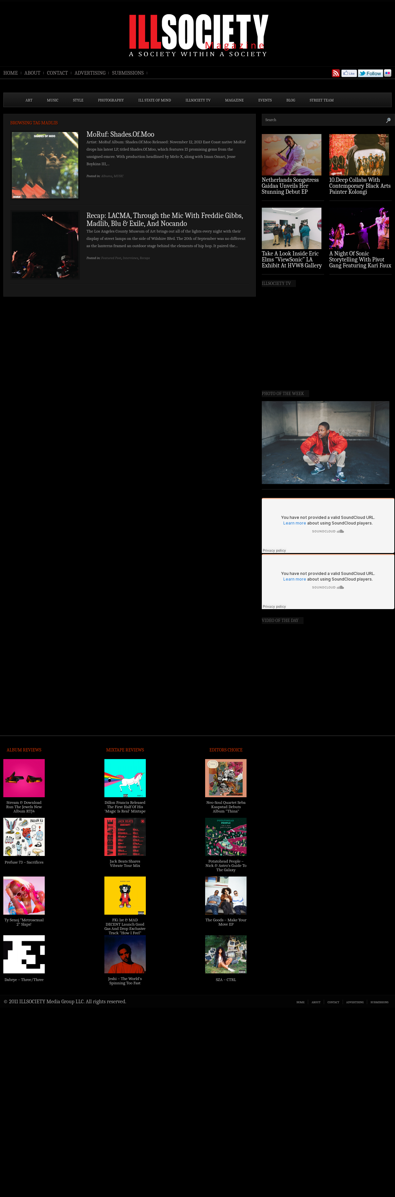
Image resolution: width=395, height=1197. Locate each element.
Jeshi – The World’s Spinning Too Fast (125, 980)
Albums (106, 176)
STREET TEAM (322, 100)
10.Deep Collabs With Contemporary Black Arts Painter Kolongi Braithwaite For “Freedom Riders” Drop (360, 191)
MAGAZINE (234, 100)
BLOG (290, 100)
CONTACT (57, 73)
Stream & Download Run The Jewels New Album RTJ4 (24, 806)
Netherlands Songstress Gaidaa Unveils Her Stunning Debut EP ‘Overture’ (290, 188)
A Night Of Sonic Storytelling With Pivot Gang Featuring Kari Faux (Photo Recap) (360, 262)
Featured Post (111, 258)
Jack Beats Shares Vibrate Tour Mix (125, 863)
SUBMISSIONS (127, 73)
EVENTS (265, 100)
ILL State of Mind (155, 100)
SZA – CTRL (226, 979)
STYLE (78, 100)
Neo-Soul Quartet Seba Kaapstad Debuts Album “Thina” (226, 806)
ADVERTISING (90, 73)
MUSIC (53, 100)
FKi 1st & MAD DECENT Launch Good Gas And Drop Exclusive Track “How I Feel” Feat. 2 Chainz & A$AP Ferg (124, 930)
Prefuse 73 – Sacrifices (24, 862)
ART (29, 100)
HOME (10, 73)
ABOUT (32, 73)
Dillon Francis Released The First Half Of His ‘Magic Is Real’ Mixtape (124, 806)
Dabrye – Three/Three (23, 979)
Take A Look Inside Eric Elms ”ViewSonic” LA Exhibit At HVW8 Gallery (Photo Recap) (292, 262)
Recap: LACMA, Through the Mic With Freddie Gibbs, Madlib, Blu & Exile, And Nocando (164, 219)
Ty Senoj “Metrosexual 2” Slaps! (23, 922)
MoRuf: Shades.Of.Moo (120, 134)
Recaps (145, 258)
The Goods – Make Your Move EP (226, 922)
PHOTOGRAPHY (111, 100)
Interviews (130, 258)
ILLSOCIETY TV (198, 100)
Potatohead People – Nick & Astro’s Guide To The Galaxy (226, 865)
